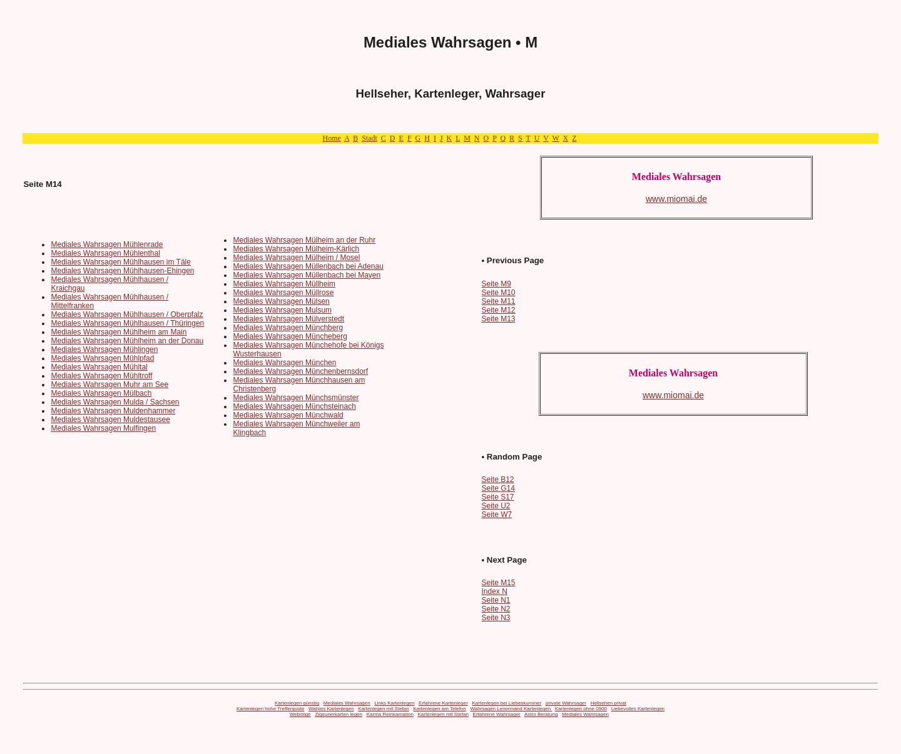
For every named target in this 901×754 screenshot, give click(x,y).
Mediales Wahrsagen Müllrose (283, 292)
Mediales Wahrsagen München (284, 362)
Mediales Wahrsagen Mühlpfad (102, 358)
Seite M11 (498, 301)
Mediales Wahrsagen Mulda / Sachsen (115, 402)
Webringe (300, 714)
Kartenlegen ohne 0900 (581, 708)
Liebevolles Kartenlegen (637, 708)
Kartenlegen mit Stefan (383, 708)
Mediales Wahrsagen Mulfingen (103, 428)
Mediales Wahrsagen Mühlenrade (107, 244)
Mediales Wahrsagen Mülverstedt (288, 318)
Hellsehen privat (608, 703)
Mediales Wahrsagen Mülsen (281, 301)
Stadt (369, 138)
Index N (494, 591)
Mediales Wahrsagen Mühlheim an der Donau (127, 340)
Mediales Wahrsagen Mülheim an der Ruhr (304, 240)
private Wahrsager (566, 703)
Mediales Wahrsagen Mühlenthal (105, 253)
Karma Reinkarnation (390, 714)
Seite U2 (495, 505)
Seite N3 (495, 617)
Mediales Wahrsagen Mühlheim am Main (118, 332)
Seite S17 (497, 497)
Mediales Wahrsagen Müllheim (284, 283)
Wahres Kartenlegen (331, 708)
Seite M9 (496, 283)
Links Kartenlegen (394, 703)
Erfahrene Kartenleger (443, 703)
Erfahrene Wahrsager (497, 714)
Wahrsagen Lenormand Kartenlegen (511, 708)
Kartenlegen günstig (297, 703)
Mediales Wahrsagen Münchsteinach (294, 406)
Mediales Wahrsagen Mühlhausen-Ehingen (122, 270)
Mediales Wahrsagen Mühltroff (101, 375)
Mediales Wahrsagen (346, 703)
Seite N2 (495, 609)
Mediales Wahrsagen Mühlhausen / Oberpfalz (127, 314)
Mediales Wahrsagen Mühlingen (104, 349)
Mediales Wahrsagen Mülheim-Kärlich (296, 248)
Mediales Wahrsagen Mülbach (101, 393)
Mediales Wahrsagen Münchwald (288, 415)
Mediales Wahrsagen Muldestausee (110, 419)
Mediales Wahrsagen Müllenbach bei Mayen (306, 275)
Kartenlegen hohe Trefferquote (270, 708)
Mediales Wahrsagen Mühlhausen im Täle (120, 262)
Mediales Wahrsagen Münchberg (288, 327)
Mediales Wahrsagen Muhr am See (109, 384)
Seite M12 (498, 310)
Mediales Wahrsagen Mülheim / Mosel (296, 257)
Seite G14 (497, 488)
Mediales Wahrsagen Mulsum (282, 310)
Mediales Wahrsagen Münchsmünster (296, 397)
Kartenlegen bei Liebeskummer (506, 703)
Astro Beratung (540, 714)
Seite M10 (498, 292)
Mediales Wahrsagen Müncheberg (290, 336)
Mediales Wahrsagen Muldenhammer (113, 410)
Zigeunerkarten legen (338, 714)
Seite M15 (498, 582)
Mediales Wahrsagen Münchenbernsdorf (300, 371)
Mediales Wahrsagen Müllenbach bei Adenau (308, 266)
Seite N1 (495, 600)
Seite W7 (496, 514)
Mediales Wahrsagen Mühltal (99, 367)
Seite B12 (497, 479)
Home (331, 138)
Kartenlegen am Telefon (439, 708)
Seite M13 (498, 318)
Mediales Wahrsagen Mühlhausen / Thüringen (127, 323)
